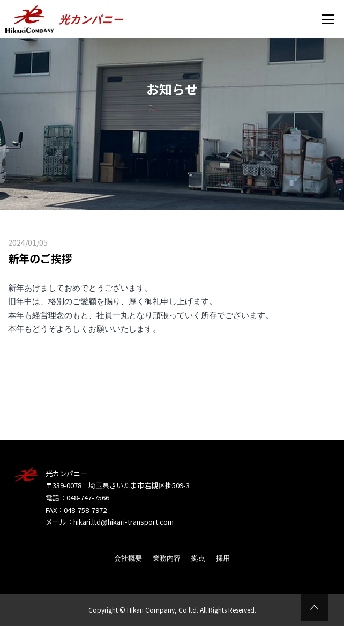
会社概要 (128, 558)
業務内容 (167, 558)
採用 (223, 558)
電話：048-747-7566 (77, 497)
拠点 (198, 558)
